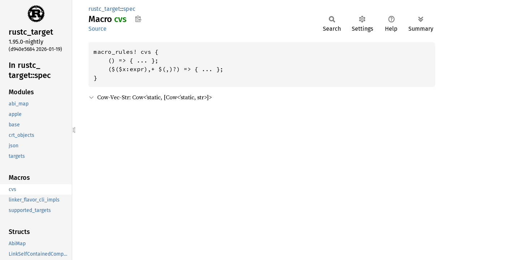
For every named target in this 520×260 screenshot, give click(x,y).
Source (97, 28)
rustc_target (104, 8)
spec (129, 8)
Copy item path (138, 19)
